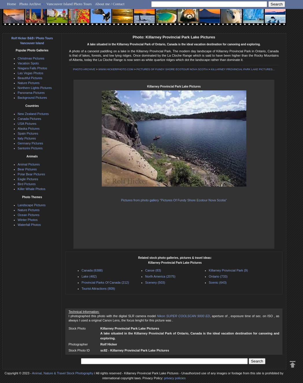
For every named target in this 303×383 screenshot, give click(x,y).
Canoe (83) (153, 270)
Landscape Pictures (32, 205)
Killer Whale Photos (31, 189)
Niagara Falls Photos (32, 68)
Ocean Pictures (28, 215)
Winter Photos (28, 220)
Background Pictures (32, 97)
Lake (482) (89, 276)
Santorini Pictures (30, 148)
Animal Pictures (29, 164)
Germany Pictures (30, 143)
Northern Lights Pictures (35, 88)
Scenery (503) (155, 282)
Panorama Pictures (31, 92)
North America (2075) (160, 276)
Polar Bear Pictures (31, 174)
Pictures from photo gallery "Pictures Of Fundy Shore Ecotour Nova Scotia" (174, 200)
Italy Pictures (27, 138)
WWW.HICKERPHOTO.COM (115, 69)
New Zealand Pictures (33, 114)
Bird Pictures (27, 184)
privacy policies (175, 378)
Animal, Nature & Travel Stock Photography (62, 373)
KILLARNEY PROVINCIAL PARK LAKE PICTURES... (243, 69)
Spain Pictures (28, 133)
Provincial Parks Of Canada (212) (105, 282)
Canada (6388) (92, 270)
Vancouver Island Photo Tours (69, 4)
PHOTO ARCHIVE (84, 69)
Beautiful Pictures (30, 78)
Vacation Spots (28, 63)
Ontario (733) (218, 276)
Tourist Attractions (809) (98, 288)
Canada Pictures (29, 118)
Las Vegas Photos (30, 73)
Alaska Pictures (29, 128)
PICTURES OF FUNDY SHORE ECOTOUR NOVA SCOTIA (172, 69)
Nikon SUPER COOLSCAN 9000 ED (183, 316)
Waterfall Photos (29, 224)
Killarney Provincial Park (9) (228, 270)
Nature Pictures (29, 83)
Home (11, 4)
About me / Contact (109, 4)
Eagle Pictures (28, 179)
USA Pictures (27, 123)
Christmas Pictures (31, 58)
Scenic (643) (218, 282)
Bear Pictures (27, 169)
